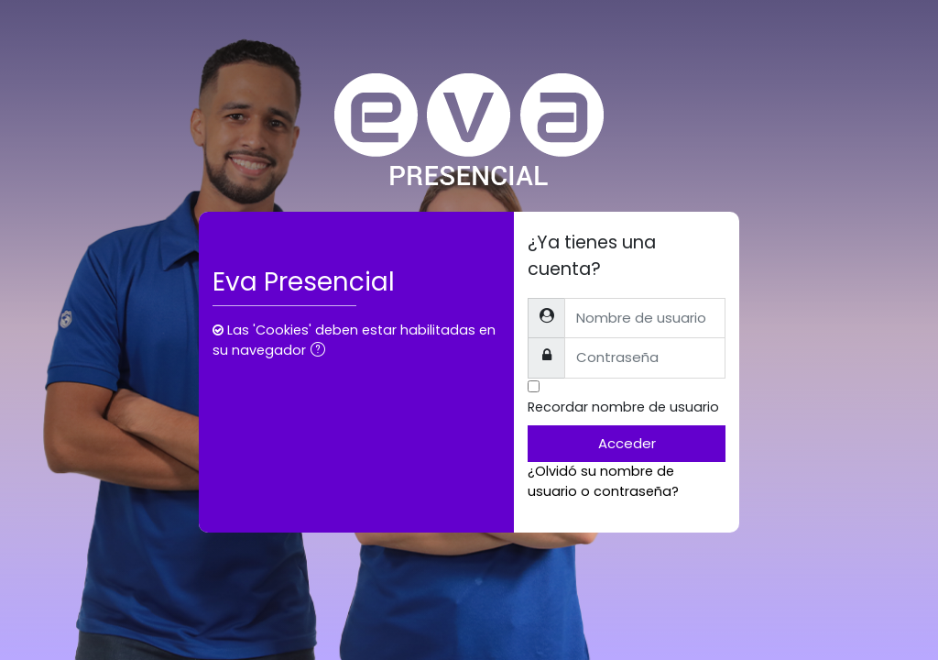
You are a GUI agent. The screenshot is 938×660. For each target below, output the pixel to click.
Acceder (627, 443)
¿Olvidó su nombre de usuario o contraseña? (603, 481)
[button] (321, 351)
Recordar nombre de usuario (623, 407)
